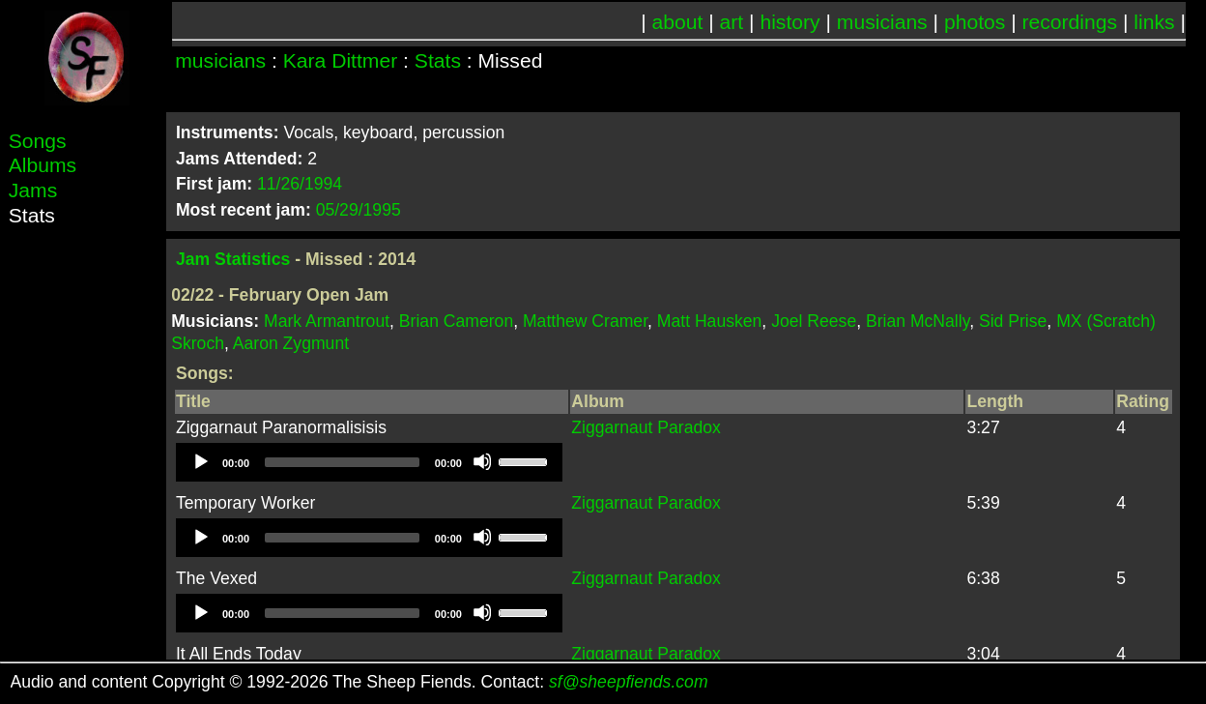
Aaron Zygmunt (291, 343)
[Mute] (482, 461)
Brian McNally (917, 321)
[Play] (200, 461)
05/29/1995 (358, 210)
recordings (1070, 22)
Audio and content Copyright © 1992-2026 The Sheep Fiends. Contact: (359, 681)
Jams (33, 190)
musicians (882, 22)
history (789, 22)
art (732, 22)
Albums (42, 165)
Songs (38, 141)
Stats (438, 60)
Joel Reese (813, 321)
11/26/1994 (299, 183)
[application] (369, 462)
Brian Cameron (456, 321)
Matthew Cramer (585, 321)
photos (974, 22)
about (678, 22)
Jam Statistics (233, 259)
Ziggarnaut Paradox (646, 427)
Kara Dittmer (340, 60)
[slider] (342, 462)
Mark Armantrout (326, 321)
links (1154, 22)
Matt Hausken (709, 321)
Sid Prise (1013, 321)
